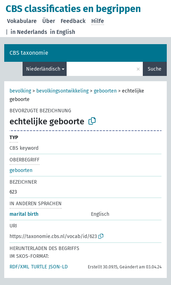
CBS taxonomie (29, 52)
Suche (154, 69)
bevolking (20, 91)
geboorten (105, 91)
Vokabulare (22, 21)
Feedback (73, 21)
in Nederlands (29, 32)
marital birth (24, 214)
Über (48, 21)
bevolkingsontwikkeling (62, 91)
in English (62, 32)
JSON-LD (58, 267)
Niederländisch (43, 69)
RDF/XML (19, 267)
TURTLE (39, 267)
